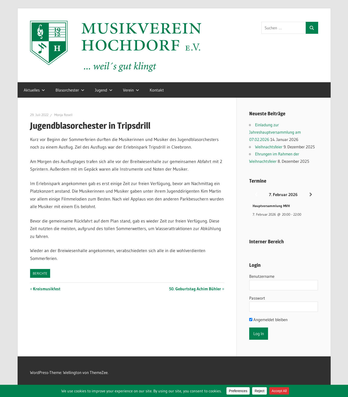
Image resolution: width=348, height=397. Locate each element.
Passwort (257, 298)
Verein (131, 90)
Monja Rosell (63, 115)
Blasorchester (70, 90)
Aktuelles (34, 90)
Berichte (40, 273)
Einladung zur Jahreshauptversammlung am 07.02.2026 (275, 132)
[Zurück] (256, 194)
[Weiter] (311, 194)
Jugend (103, 90)
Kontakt (157, 90)
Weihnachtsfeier (268, 146)
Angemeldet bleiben (268, 319)
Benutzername (261, 276)
